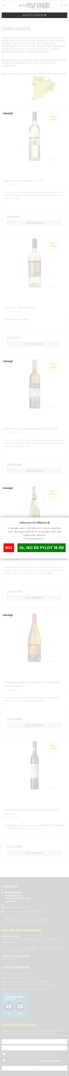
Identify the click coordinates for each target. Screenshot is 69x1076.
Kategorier (34, 15)
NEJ (8, 548)
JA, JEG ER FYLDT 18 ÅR (41, 548)
